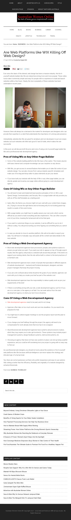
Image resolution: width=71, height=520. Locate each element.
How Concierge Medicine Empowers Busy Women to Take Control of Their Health (31, 441)
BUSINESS (14, 370)
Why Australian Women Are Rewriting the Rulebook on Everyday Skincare (28, 433)
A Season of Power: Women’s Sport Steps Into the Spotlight (24, 437)
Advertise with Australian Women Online (17, 490)
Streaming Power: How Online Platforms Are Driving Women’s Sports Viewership (31, 429)
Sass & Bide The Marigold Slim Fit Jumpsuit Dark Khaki (22, 498)
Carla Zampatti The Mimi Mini (13, 483)
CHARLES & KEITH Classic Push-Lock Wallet (19, 479)
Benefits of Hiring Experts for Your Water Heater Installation (24, 418)
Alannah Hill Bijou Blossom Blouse (15, 472)
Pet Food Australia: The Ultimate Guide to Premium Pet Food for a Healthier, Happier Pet (34, 444)
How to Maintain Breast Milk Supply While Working (21, 426)
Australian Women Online (35, 17)
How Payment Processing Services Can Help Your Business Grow (26, 422)
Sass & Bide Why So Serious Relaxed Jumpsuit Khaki (22, 494)
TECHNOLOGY (22, 370)
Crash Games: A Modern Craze (14, 414)
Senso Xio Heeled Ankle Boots (14, 475)
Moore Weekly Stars (10, 464)
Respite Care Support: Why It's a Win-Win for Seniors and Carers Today (28, 468)
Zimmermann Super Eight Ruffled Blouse (17, 487)
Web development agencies (16, 302)
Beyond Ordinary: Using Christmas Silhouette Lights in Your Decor (26, 410)
